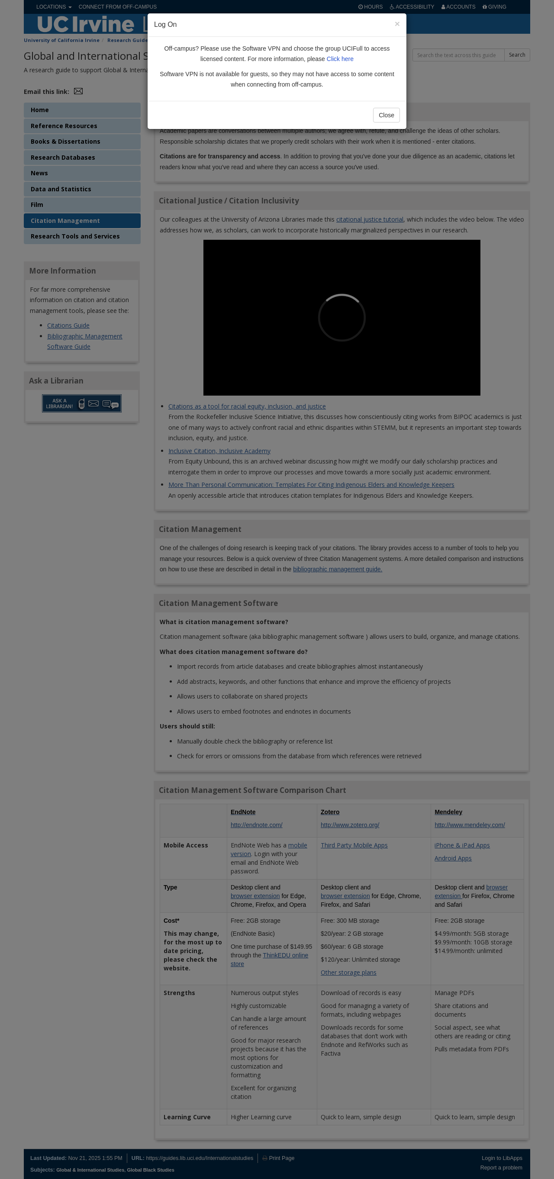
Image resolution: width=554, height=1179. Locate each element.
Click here (340, 58)
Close (386, 115)
